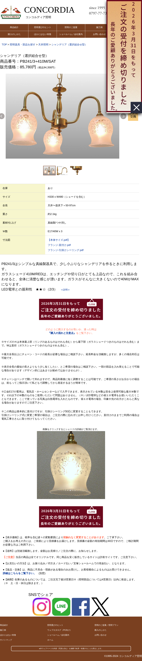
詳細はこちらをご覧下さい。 (19, 573)
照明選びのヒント (42, 27)
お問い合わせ (99, 34)
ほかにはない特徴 (42, 34)
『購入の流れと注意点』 (62, 333)
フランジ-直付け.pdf (59, 245)
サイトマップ (6, 640)
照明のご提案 (71, 27)
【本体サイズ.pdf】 (59, 240)
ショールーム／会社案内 (71, 34)
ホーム (50, 640)
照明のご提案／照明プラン (106, 625)
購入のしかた (14, 34)
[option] (62, 116)
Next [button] (123, 116)
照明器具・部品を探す (22, 44)
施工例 (99, 27)
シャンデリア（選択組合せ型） (69, 44)
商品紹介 (14, 27)
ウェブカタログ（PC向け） (59, 630)
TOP (4, 44)
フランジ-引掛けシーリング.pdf (65, 250)
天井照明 (43, 44)
